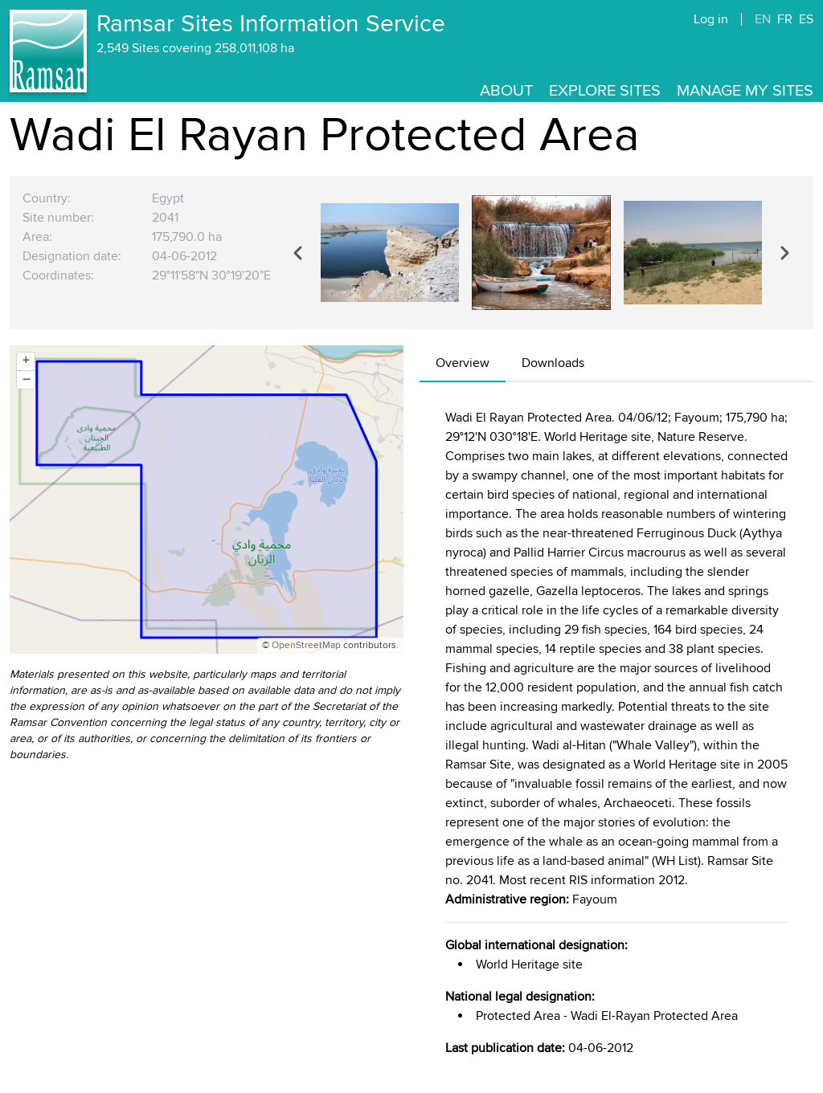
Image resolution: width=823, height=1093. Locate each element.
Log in (711, 19)
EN (763, 19)
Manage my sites (745, 90)
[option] (389, 252)
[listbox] (541, 252)
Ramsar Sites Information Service (270, 24)
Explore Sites (605, 90)
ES (806, 19)
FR (784, 19)
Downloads (553, 363)
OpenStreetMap (306, 645)
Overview (462, 363)
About (506, 90)
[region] (541, 252)
